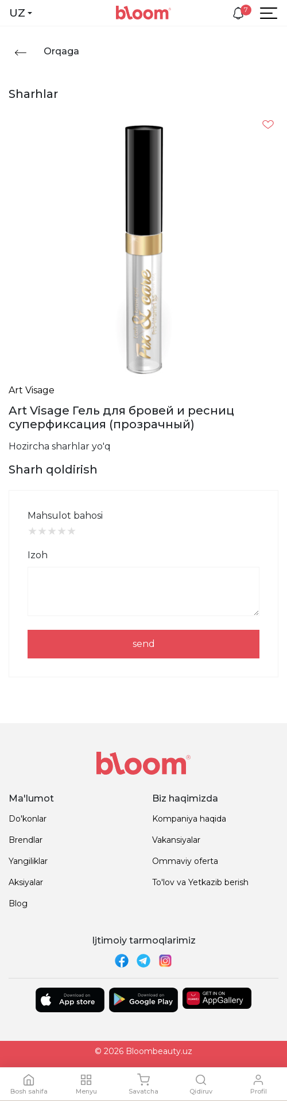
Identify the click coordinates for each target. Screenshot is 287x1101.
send (144, 643)
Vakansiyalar (176, 840)
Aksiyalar (26, 882)
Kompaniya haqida (189, 819)
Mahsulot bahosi (65, 515)
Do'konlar (27, 819)
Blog (18, 903)
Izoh (38, 555)
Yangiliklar (28, 861)
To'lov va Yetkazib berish (200, 882)
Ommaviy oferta (185, 861)
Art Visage (32, 390)
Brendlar (25, 840)
